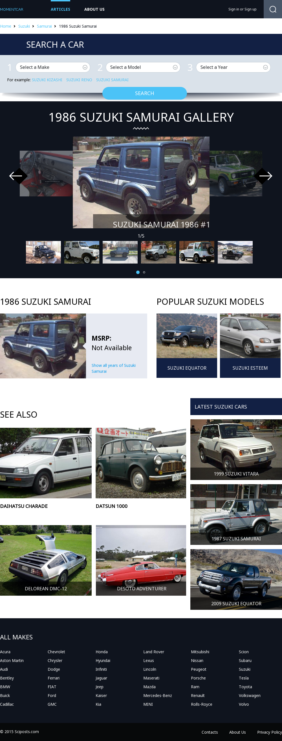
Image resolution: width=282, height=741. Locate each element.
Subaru (245, 660)
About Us (237, 732)
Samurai (44, 26)
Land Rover (153, 651)
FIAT (52, 686)
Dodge (54, 669)
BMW (5, 686)
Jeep (99, 686)
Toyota (245, 686)
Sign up (250, 9)
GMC (52, 704)
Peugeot (198, 669)
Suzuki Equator (187, 368)
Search (144, 93)
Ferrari (54, 678)
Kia (98, 704)
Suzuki (24, 26)
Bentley (7, 678)
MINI (148, 704)
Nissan (197, 660)
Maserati (151, 678)
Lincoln (149, 669)
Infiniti (101, 669)
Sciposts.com (27, 731)
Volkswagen (250, 695)
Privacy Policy (269, 732)
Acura (5, 651)
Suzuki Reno (79, 79)
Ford (52, 695)
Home (5, 26)
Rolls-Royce (201, 704)
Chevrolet (56, 651)
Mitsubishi (200, 651)
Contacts (210, 732)
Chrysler (55, 660)
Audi (4, 669)
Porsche (198, 678)
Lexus (148, 660)
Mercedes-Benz (157, 695)
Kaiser (101, 695)
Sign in (233, 9)
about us (94, 9)
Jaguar (101, 678)
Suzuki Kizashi (47, 79)
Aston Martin (12, 660)
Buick (5, 695)
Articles (60, 9)
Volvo (244, 704)
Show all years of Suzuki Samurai (114, 368)
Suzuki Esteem (250, 368)
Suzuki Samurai (112, 79)
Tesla (244, 678)
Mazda (149, 686)
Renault (198, 695)
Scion (244, 651)
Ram (195, 686)
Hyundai (103, 660)
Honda (102, 651)
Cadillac (7, 704)
